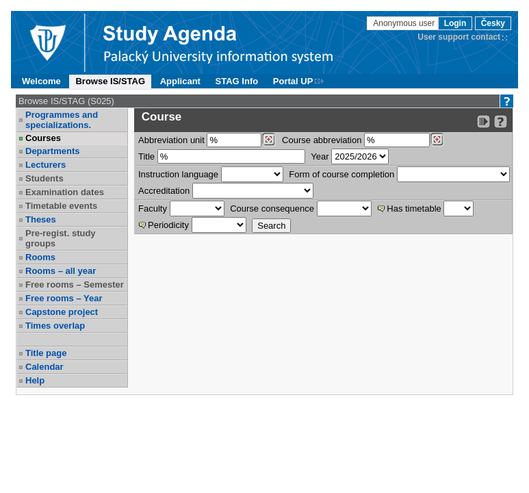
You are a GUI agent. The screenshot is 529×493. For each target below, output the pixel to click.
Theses (40, 219)
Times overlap (55, 325)
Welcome (41, 81)
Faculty (152, 208)
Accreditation (164, 191)
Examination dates (64, 192)
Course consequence (272, 208)
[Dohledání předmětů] (437, 140)
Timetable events (61, 206)
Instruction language (178, 174)
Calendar (44, 367)
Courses (43, 138)
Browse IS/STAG (110, 81)
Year (319, 156)
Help (34, 380)
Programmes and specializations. (61, 120)
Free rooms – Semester (74, 284)
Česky (493, 23)
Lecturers (45, 165)
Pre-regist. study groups (60, 238)
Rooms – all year (60, 271)
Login (455, 23)
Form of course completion (341, 174)
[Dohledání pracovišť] (268, 140)
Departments (52, 151)
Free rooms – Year (64, 298)
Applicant (180, 81)
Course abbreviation (321, 140)
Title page (45, 353)
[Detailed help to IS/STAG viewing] (500, 121)
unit (171, 140)
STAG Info (237, 81)
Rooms (40, 257)
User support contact (458, 37)
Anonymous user (405, 23)
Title (146, 156)
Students (44, 178)
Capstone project (61, 312)
